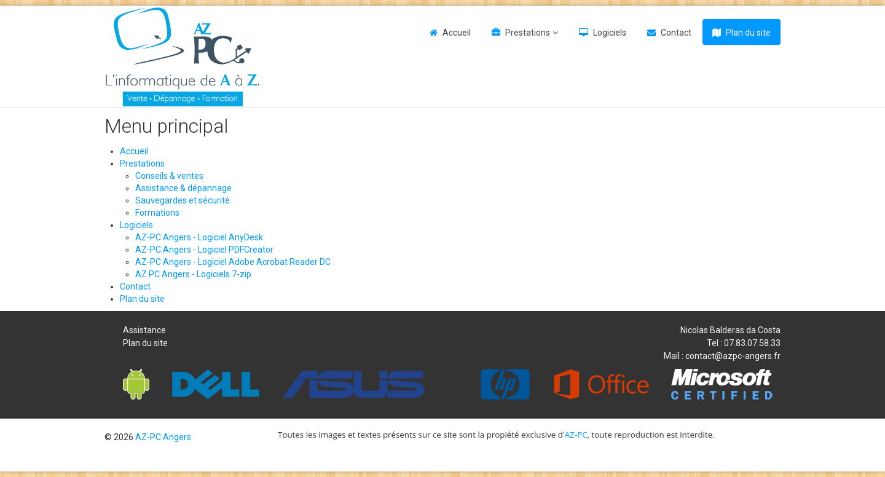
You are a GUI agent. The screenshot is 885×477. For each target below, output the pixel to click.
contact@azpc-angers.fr (733, 356)
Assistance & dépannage (183, 188)
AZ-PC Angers (163, 437)
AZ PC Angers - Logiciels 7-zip (193, 274)
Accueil (456, 32)
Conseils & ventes (169, 176)
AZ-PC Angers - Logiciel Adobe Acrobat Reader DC (233, 262)
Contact (676, 32)
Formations (157, 213)
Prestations (527, 32)
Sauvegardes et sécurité (182, 200)
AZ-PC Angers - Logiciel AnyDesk (199, 237)
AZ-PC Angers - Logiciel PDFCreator (204, 249)
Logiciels (609, 32)
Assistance (144, 330)
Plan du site (748, 32)
